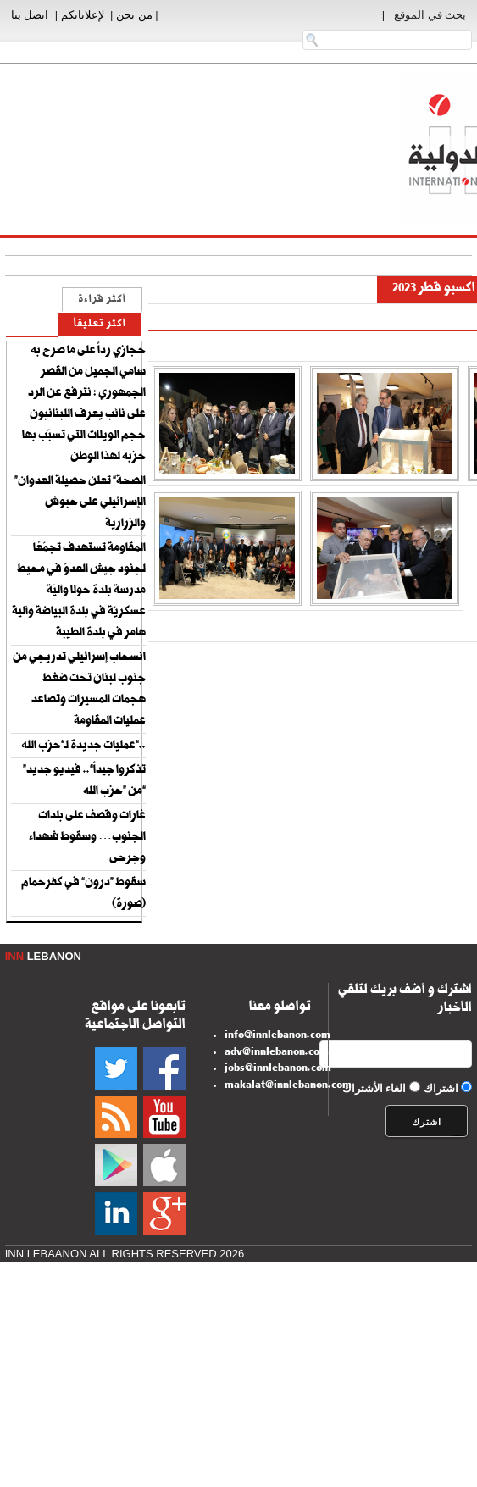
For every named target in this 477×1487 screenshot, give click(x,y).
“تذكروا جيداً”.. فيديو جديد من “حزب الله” (84, 782)
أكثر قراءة (102, 300)
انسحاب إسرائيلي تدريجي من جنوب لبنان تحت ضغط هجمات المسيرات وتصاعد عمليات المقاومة (79, 690)
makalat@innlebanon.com (288, 1086)
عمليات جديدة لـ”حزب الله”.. (83, 746)
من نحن (134, 14)
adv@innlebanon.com (277, 1053)
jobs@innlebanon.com (278, 1069)
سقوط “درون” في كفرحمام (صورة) (83, 894)
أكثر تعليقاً (100, 325)
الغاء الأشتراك (374, 1088)
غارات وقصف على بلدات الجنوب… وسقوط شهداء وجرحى (87, 838)
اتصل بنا (30, 14)
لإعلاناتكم (82, 14)
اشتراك (441, 1088)
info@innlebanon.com (277, 1036)
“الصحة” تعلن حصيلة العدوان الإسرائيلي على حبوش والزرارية (80, 503)
